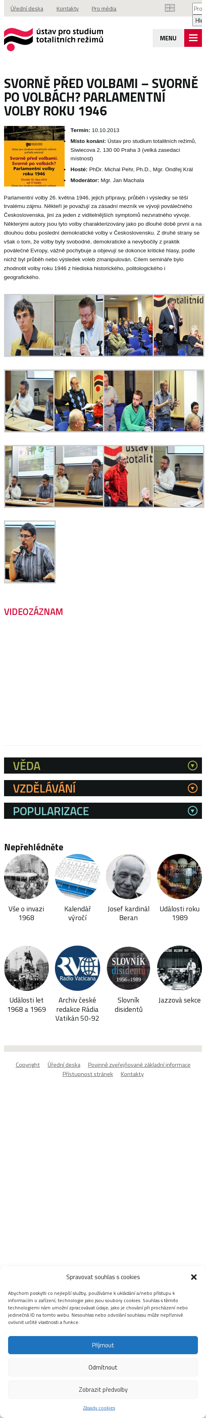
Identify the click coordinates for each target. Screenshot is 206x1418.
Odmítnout (103, 1367)
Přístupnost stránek (88, 1074)
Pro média (108, 8)
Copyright (28, 1065)
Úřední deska (27, 8)
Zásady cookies (99, 1408)
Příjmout (103, 1345)
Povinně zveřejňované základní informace (139, 1065)
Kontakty (69, 8)
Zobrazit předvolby (103, 1389)
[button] (194, 1277)
